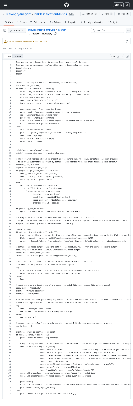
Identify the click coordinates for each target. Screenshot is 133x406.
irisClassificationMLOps (50, 14)
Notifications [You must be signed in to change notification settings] (89, 14)
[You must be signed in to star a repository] (123, 14)
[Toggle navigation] (6, 4)
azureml (62, 29)
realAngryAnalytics (19, 14)
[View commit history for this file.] (126, 41)
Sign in (118, 4)
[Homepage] (66, 4)
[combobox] (109, 30)
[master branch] (17, 30)
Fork (106, 13)
